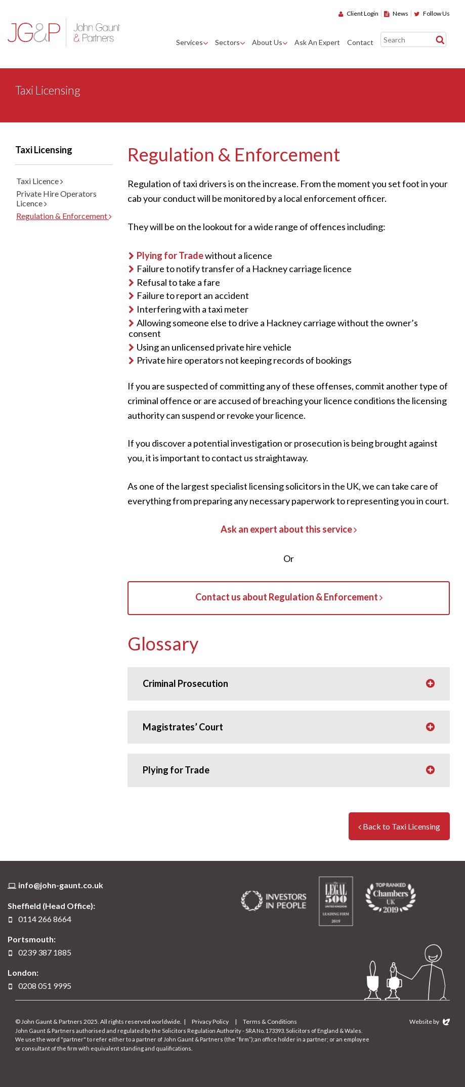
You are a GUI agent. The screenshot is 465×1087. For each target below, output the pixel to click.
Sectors (227, 42)
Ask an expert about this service (289, 529)
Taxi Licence (39, 181)
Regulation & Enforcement (64, 216)
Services (189, 42)
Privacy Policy (210, 1021)
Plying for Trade (170, 255)
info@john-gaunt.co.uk (60, 885)
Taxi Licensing (43, 149)
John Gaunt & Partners (64, 32)
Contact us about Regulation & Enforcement (289, 596)
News (396, 13)
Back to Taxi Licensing (399, 826)
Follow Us (432, 13)
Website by (429, 1021)
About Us (267, 42)
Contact (360, 42)
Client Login (358, 13)
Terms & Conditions (270, 1021)
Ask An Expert (317, 42)
